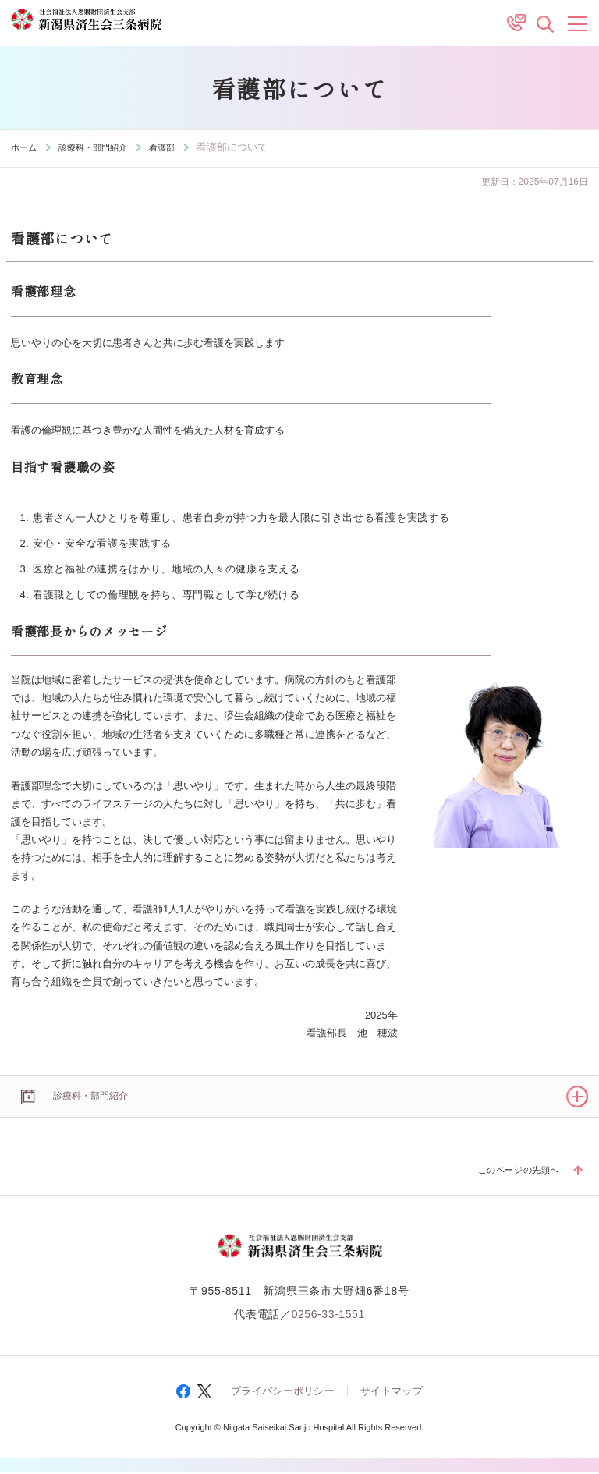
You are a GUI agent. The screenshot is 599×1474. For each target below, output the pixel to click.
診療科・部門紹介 (103, 147)
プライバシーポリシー (283, 1393)
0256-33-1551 (328, 1315)
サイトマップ (391, 1393)
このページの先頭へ (511, 1171)
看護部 (181, 147)
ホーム (26, 147)
